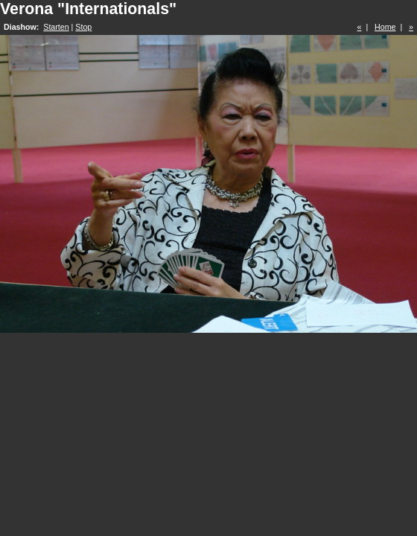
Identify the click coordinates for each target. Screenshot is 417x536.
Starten (56, 26)
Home (385, 26)
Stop (83, 26)
